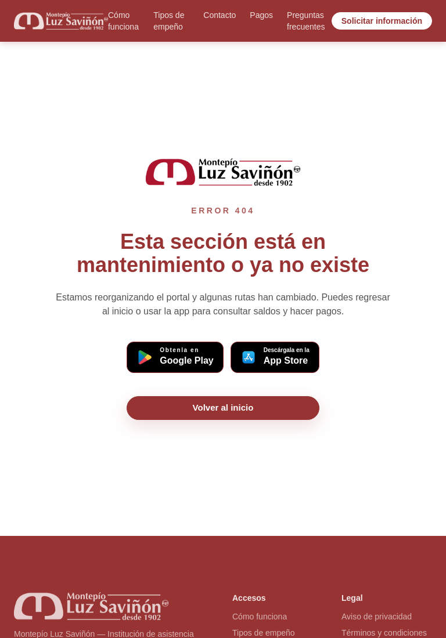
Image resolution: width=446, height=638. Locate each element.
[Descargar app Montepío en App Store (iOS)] (275, 358)
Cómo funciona (123, 20)
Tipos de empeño (168, 20)
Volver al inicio (223, 407)
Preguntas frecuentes (306, 20)
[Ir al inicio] (61, 20)
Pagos (261, 15)
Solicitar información (381, 21)
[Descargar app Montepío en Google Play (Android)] (175, 358)
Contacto (219, 15)
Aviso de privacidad (376, 619)
